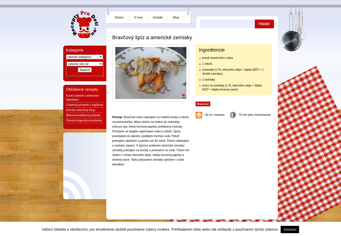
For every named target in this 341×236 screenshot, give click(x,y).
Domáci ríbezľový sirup (80, 110)
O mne (138, 17)
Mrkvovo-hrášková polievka (83, 115)
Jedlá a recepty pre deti (84, 25)
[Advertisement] (233, 150)
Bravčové (203, 104)
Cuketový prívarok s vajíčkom (84, 105)
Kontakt (158, 17)
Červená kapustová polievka (84, 120)
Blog (176, 17)
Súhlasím (289, 229)
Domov (119, 17)
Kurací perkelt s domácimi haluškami (82, 97)
